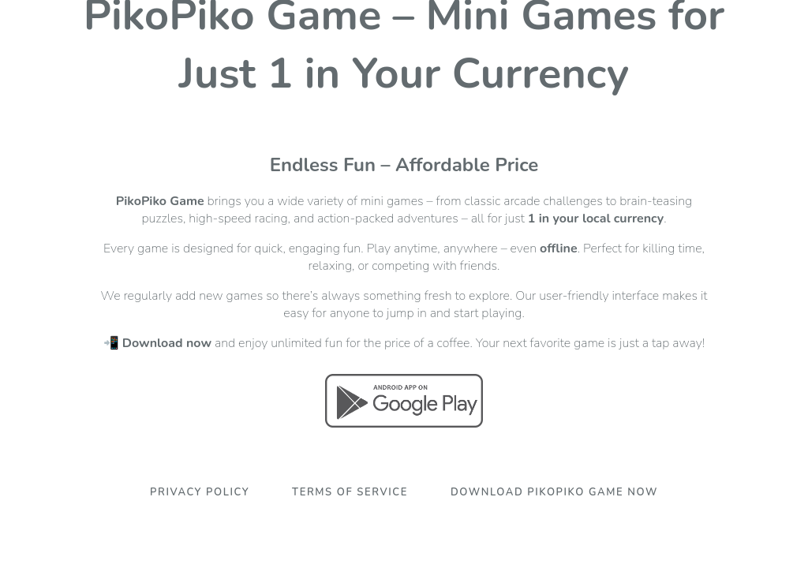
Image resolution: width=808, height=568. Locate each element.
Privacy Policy (199, 492)
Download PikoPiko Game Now (554, 492)
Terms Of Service (350, 492)
